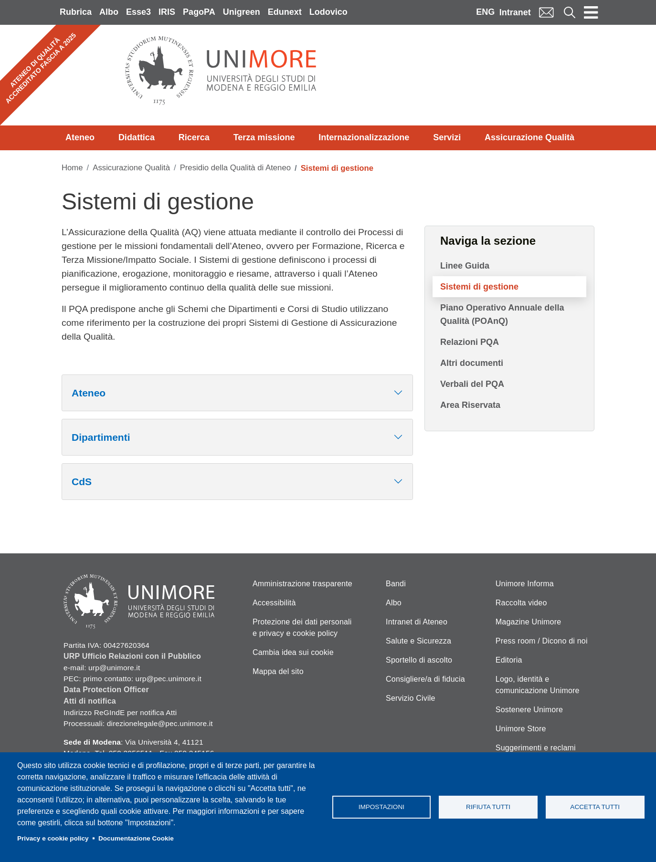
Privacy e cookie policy (53, 838)
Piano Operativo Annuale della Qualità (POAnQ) (502, 314)
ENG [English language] (485, 12)
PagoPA (199, 12)
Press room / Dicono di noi (542, 641)
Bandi (396, 584)
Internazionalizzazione (363, 137)
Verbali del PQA (472, 384)
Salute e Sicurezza (418, 641)
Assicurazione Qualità (529, 137)
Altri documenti (471, 363)
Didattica (136, 137)
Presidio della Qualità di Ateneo (235, 167)
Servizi (447, 137)
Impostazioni (381, 806)
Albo (108, 12)
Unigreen (241, 12)
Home (72, 167)
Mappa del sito (278, 671)
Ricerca (194, 137)
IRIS (167, 12)
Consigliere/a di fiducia (425, 679)
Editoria (509, 660)
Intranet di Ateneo (416, 622)
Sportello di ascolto (419, 660)
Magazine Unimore (528, 622)
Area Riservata (470, 405)
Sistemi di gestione (479, 286)
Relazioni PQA (469, 342)
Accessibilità (274, 603)
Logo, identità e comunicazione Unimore (538, 685)
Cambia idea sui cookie (293, 652)
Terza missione (264, 137)
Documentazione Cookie (136, 838)
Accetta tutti (595, 806)
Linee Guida (464, 265)
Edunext (285, 12)
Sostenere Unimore (529, 710)
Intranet (515, 12)
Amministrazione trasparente (302, 584)
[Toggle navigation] (591, 12)
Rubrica (76, 12)
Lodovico (328, 12)
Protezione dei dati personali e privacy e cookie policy (302, 627)
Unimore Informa (525, 584)
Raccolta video (521, 603)
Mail (546, 12)
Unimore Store (521, 729)
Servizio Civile (410, 698)
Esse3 (138, 12)
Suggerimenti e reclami (536, 748)
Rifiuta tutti (488, 806)
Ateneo (80, 137)
